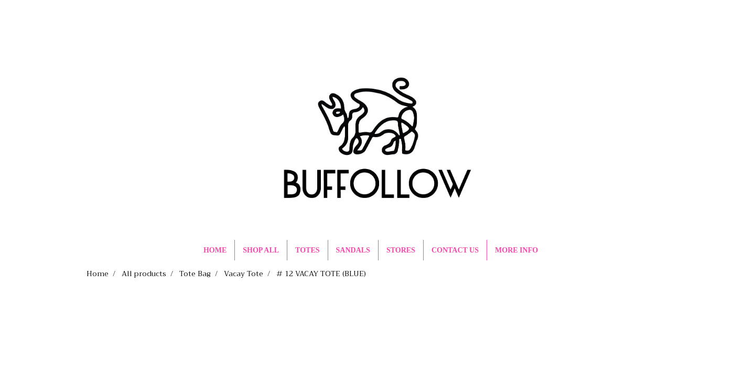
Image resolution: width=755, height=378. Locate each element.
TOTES (307, 250)
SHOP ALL (261, 250)
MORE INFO (516, 250)
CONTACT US (455, 250)
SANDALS (353, 250)
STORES (400, 250)
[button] (555, 250)
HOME (214, 250)
